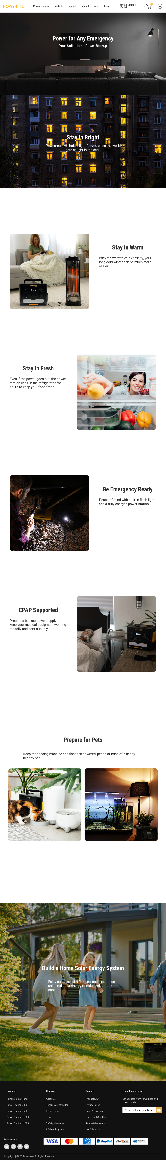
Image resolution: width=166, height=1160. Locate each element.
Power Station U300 (17, 1105)
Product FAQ (92, 1099)
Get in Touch (52, 1111)
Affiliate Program (55, 1129)
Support (72, 6)
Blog (106, 6)
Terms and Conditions (97, 1117)
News (96, 6)
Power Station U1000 (18, 1117)
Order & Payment (95, 1111)
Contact (85, 6)
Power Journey (41, 6)
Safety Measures (55, 1123)
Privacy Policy (93, 1105)
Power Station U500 (17, 1111)
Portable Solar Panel (17, 1099)
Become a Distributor (57, 1105)
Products (58, 6)
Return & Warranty (95, 1123)
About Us (51, 1099)
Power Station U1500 (18, 1123)
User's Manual (93, 1129)
